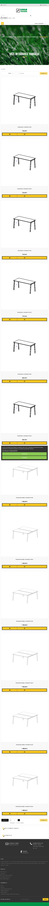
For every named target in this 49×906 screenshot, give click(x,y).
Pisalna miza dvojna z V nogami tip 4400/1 (24, 559)
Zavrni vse (24, 454)
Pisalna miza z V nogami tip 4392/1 (24, 312)
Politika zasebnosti (5, 890)
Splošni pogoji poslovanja (6, 889)
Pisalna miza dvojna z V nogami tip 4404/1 (24, 806)
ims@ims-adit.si (5, 878)
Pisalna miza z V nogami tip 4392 (24, 250)
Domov (3, 36)
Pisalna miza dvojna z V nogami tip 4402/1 (24, 683)
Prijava (45, 899)
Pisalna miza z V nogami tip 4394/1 (24, 435)
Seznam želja (8, 835)
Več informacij (5, 450)
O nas (2, 885)
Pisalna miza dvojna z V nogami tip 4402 (24, 621)
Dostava (2, 887)
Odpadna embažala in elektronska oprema (10, 894)
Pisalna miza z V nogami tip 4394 (24, 374)
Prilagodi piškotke (13, 450)
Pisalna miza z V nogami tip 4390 (24, 127)
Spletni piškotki (4, 892)
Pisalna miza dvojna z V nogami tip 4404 (24, 744)
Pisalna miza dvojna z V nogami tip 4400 (24, 497)
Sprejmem (24, 457)
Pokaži (9, 73)
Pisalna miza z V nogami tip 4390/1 (24, 188)
